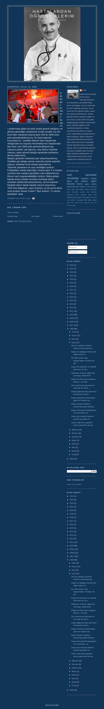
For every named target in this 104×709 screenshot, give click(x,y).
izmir (77, 195)
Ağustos (75, 430)
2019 (72, 283)
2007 (72, 325)
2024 (72, 265)
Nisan (74, 444)
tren (68, 200)
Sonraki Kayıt (12, 216)
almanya (87, 202)
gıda (75, 197)
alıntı (92, 202)
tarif (73, 187)
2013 (72, 304)
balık (90, 195)
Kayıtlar (73, 247)
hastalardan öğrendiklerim (52, 13)
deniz (69, 189)
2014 (72, 300)
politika (94, 184)
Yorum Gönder (13, 212)
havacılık (70, 195)
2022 (72, 272)
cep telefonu (92, 192)
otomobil (75, 192)
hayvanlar (93, 189)
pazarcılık (87, 197)
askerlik (83, 195)
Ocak (74, 454)
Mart (74, 447)
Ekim (74, 339)
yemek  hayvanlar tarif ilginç (80, 200)
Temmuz (75, 433)
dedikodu (70, 197)
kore (68, 192)
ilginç (69, 181)
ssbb (84, 90)
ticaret (79, 184)
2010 (72, 315)
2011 (72, 311)
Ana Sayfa (35, 216)
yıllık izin (70, 202)
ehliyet (81, 189)
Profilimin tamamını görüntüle (79, 163)
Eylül (74, 342)
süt (96, 197)
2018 (72, 286)
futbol (87, 189)
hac (95, 202)
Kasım (74, 335)
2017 (72, 290)
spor (77, 187)
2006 (72, 329)
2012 (72, 308)
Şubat (74, 451)
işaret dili (80, 197)
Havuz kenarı (78, 202)
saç (93, 197)
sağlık (87, 184)
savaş (82, 187)
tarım (73, 189)
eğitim (94, 181)
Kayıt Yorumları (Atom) (22, 221)
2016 (72, 293)
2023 (72, 269)
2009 (72, 318)
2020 (72, 279)
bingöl (69, 187)
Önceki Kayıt (58, 216)
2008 (72, 322)
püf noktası (81, 181)
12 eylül (87, 186)
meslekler (73, 178)
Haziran (75, 437)
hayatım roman (89, 178)
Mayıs (74, 440)
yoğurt (94, 200)
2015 (72, 297)
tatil (77, 189)
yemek (82, 192)
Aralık (74, 332)
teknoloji (71, 184)
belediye (94, 186)
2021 (72, 276)
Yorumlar (73, 252)
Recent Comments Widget (74, 484)
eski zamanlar (82, 174)
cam (95, 195)
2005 (72, 459)
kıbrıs (68, 205)
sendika (73, 205)
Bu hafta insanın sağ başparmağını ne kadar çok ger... (83, 360)
